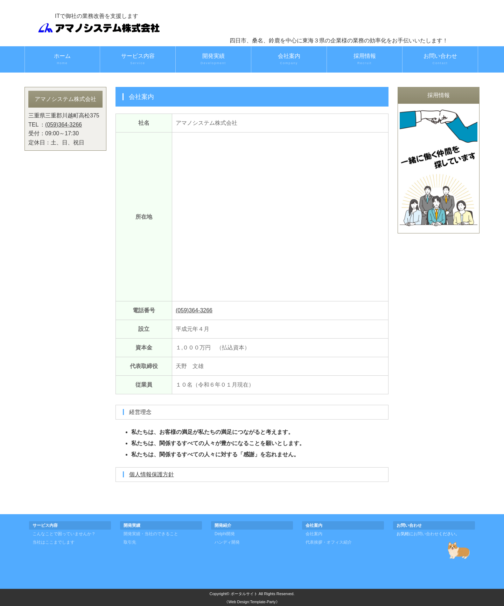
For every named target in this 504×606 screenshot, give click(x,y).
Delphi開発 (225, 533)
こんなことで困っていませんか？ (64, 533)
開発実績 (213, 59)
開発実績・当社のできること (151, 533)
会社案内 (289, 59)
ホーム (62, 59)
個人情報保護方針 (151, 474)
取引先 (130, 542)
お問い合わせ (440, 59)
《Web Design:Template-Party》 (251, 602)
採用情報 (364, 59)
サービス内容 (137, 59)
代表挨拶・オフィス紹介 (329, 542)
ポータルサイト (244, 594)
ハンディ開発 (227, 542)
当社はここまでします (54, 542)
